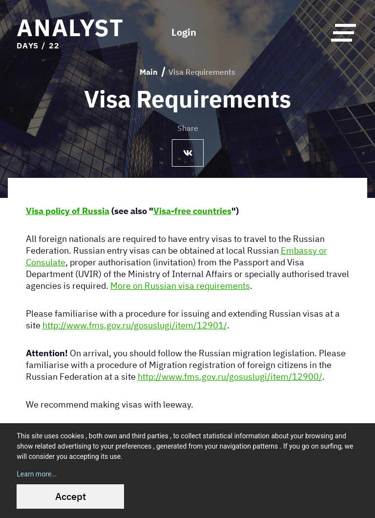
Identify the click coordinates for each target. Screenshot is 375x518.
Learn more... (37, 474)
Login (183, 32)
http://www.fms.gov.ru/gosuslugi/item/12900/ (230, 376)
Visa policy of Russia (67, 210)
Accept (70, 496)
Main (149, 72)
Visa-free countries (192, 210)
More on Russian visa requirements (180, 285)
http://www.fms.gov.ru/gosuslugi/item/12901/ (134, 325)
